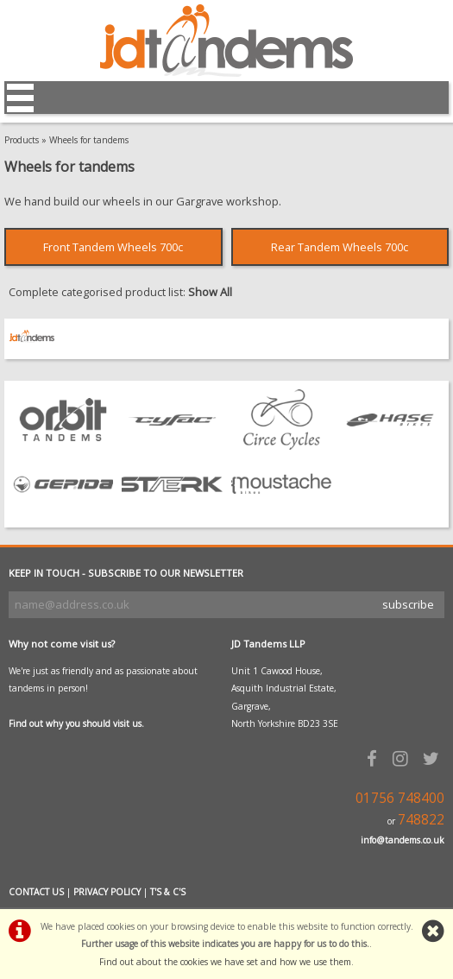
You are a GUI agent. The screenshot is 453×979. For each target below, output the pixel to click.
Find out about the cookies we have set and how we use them (225, 962)
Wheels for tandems (89, 140)
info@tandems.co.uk (402, 840)
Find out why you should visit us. (76, 723)
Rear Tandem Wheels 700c (339, 247)
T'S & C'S (168, 892)
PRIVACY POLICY (107, 892)
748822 (421, 820)
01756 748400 (399, 798)
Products (21, 140)
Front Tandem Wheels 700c (113, 247)
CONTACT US (36, 892)
